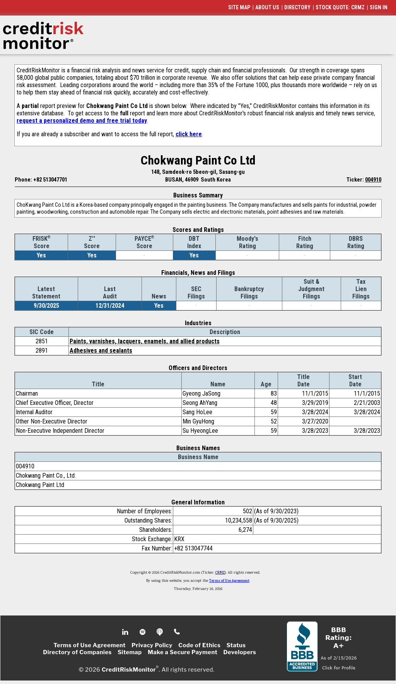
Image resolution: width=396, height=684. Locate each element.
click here (189, 134)
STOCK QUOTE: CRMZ (340, 7)
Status (236, 645)
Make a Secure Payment (182, 652)
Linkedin (126, 632)
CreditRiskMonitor (129, 669)
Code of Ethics (199, 645)
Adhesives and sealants (101, 350)
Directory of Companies (77, 652)
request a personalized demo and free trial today (82, 120)
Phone (177, 632)
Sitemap (130, 652)
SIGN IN (378, 7)
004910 (373, 179)
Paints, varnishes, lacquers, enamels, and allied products (145, 341)
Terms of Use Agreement (229, 581)
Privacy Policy (151, 645)
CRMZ (220, 573)
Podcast (160, 632)
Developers (240, 652)
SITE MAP (239, 7)
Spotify (143, 632)
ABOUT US (267, 7)
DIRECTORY (297, 7)
